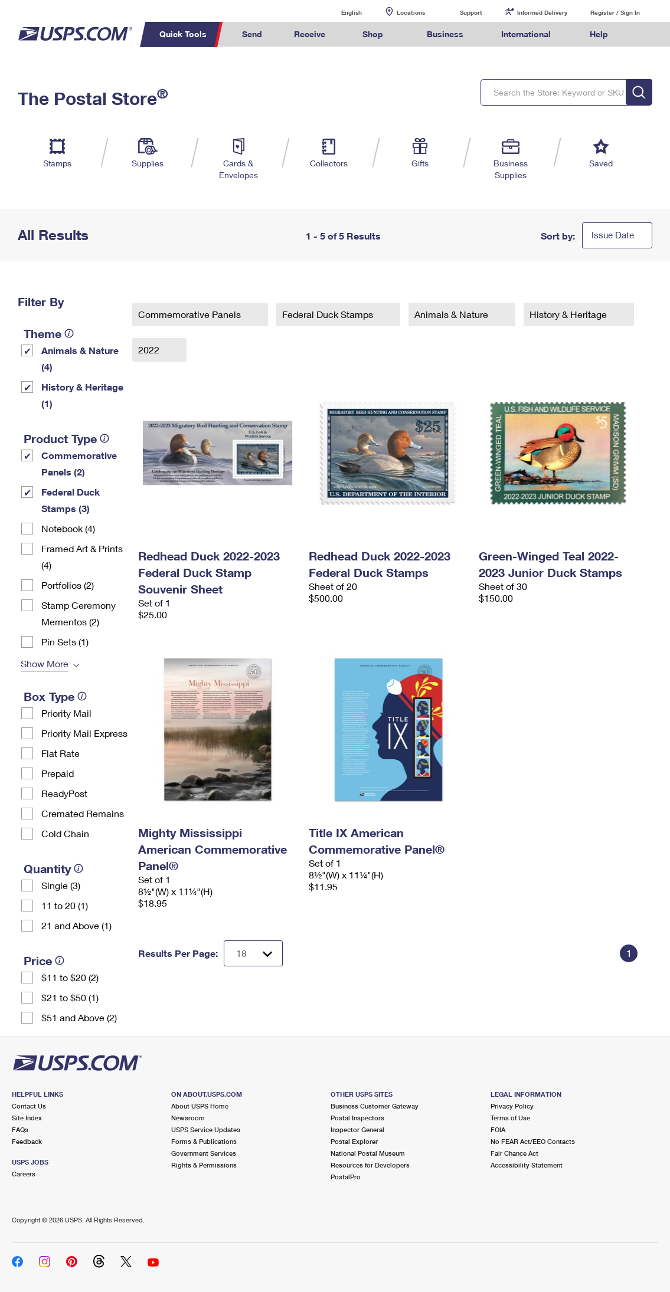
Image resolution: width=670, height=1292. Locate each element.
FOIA (498, 1129)
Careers (23, 1174)
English (339, 12)
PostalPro (346, 1176)
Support (471, 12)
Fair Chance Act (514, 1153)
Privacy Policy (512, 1106)
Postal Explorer (354, 1141)
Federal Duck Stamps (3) (70, 500)
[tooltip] (69, 333)
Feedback (27, 1141)
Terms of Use (510, 1118)
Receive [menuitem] (309, 34)
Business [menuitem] (445, 34)
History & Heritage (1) (82, 395)
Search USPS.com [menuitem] (646, 34)
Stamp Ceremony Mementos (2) (78, 613)
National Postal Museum (368, 1153)
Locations (411, 12)
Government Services (203, 1153)
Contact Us (29, 1106)
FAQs (20, 1129)
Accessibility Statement (527, 1165)
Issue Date (612, 234)
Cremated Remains (82, 813)
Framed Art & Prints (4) (82, 556)
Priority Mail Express (84, 733)
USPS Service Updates (205, 1129)
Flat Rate (60, 753)
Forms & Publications (204, 1141)
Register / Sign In (615, 12)
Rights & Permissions (204, 1165)
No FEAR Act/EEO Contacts (533, 1141)
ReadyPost (64, 793)
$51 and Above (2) (79, 1017)
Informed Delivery (542, 12)
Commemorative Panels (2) (79, 463)
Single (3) (60, 885)
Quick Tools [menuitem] (183, 34)
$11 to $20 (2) (70, 977)
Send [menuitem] (252, 34)
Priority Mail (66, 713)
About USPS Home (199, 1106)
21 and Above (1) (76, 925)
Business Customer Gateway (375, 1106)
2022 (150, 349)
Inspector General (357, 1129)
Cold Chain (65, 833)
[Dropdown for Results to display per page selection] (253, 953)
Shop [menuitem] (372, 34)
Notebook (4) (68, 528)
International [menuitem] (526, 34)
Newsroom (188, 1118)
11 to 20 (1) (64, 905)
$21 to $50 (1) (70, 997)
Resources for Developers (370, 1165)
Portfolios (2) (67, 585)
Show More (44, 663)
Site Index (27, 1118)
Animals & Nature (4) (80, 358)
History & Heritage (569, 314)
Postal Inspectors (357, 1118)
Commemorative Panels (190, 314)
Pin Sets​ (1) (65, 641)
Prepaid (57, 773)
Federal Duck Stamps (328, 314)
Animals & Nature (452, 314)
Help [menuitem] (599, 34)
